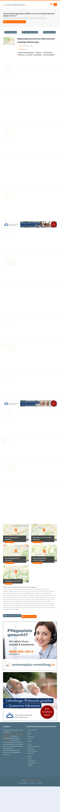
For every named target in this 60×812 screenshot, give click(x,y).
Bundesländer (7, 740)
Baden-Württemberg (32, 730)
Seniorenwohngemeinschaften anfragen (14, 21)
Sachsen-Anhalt (31, 761)
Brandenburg (31, 736)
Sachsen (30, 758)
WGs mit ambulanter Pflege (30, 32)
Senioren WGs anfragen (29, 616)
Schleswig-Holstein (32, 763)
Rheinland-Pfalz (31, 753)
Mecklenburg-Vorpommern (34, 746)
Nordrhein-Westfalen (32, 751)
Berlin (29, 734)
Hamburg (30, 741)
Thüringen (30, 765)
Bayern (29, 732)
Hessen (29, 744)
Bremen (29, 739)
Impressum (40, 783)
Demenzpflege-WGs (49, 32)
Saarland (30, 756)
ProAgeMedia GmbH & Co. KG (33, 780)
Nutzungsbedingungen (23, 783)
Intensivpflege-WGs (10, 32)
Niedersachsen (31, 748)
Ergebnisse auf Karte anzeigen (12, 615)
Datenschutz (32, 783)
